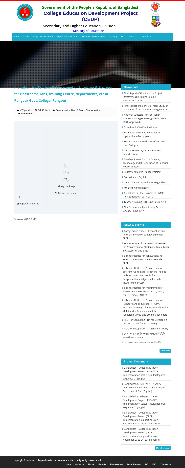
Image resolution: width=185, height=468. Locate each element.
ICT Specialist (26, 110)
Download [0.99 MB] (25, 219)
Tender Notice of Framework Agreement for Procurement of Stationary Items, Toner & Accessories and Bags (146, 247)
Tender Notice (93, 110)
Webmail (146, 36)
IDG (122, 36)
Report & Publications (68, 36)
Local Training (133, 464)
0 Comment (26, 113)
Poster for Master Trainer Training (142, 171)
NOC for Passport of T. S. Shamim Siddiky (146, 328)
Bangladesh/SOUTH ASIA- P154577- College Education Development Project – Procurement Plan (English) (145, 387)
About (26, 36)
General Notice (63, 110)
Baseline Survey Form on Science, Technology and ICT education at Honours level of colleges (145, 163)
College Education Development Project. (55, 460)
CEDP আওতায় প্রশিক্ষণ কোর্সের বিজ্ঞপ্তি (142, 342)
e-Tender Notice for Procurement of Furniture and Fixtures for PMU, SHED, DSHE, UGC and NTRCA (143, 291)
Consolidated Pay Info (135, 177)
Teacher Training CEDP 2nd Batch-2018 (145, 201)
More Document (163, 448)
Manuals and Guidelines (94, 36)
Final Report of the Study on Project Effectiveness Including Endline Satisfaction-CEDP (142, 97)
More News (165, 350)
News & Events (78, 110)
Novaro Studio (95, 460)
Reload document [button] (66, 193)
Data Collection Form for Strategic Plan (145, 182)
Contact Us (133, 36)
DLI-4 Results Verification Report (141, 127)
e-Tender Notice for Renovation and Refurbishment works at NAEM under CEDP (143, 259)
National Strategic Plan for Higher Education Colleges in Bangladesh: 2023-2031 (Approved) (144, 118)
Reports (102, 464)
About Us (79, 464)
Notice (91, 464)
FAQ (154, 464)
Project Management (43, 36)
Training (113, 36)
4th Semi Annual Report (137, 187)
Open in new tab (28, 203)
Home (17, 36)
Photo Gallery (116, 464)
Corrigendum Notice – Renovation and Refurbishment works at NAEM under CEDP (144, 234)
